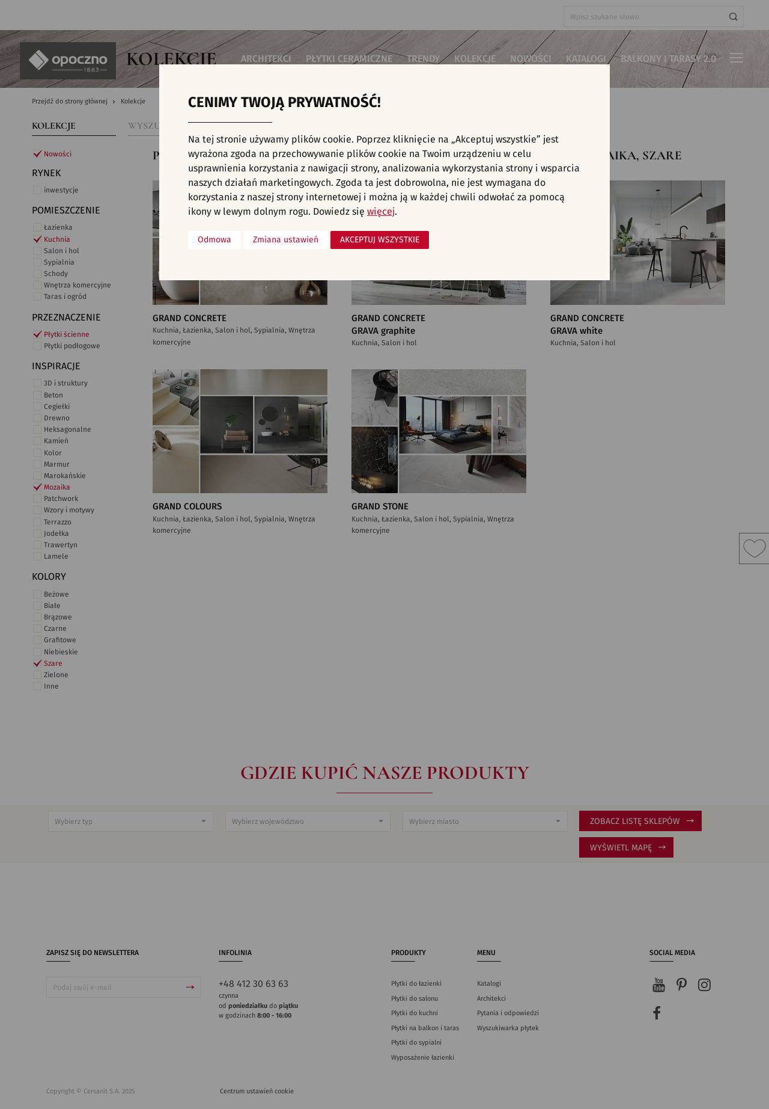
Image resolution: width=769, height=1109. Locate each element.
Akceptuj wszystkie (379, 240)
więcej (381, 212)
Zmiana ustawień (285, 240)
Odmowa (214, 240)
